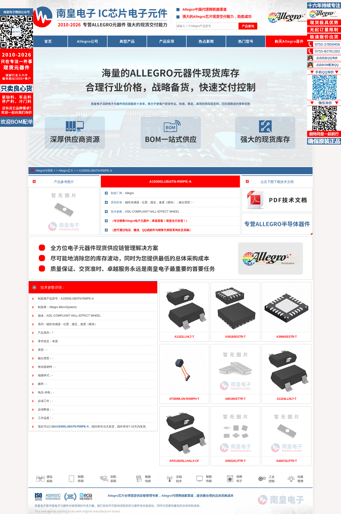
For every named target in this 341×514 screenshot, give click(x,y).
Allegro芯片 (65, 170)
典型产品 (127, 41)
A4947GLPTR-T (286, 461)
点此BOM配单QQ (327, 65)
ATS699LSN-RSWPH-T (184, 398)
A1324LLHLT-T (286, 398)
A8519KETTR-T (235, 398)
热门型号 (245, 41)
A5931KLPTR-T (235, 461)
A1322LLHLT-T (184, 336)
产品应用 (166, 41)
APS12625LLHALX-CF (184, 461)
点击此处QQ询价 (327, 58)
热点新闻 (206, 41)
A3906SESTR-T (286, 336)
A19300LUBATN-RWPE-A (95, 170)
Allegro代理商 (44, 170)
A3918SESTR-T (235, 336)
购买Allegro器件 (289, 41)
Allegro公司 (87, 41)
